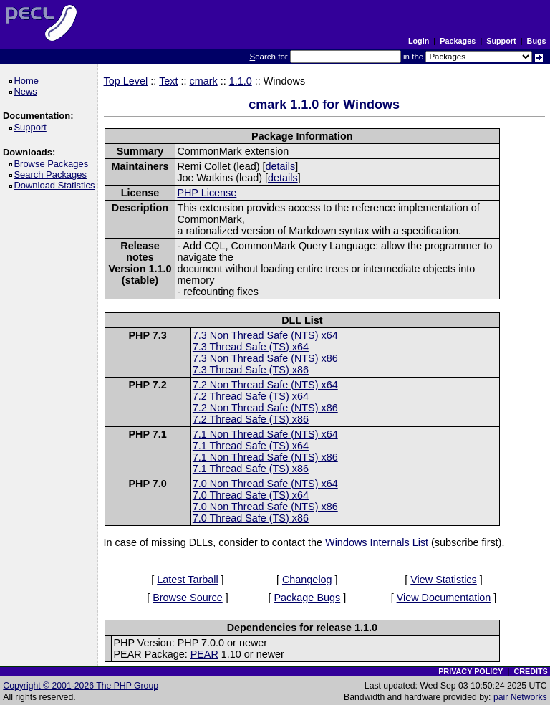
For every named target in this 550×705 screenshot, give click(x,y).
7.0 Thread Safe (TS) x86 (251, 518)
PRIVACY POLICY (470, 671)
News (27, 91)
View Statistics (443, 579)
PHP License (206, 192)
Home (28, 80)
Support (501, 41)
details (281, 166)
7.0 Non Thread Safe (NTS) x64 (265, 483)
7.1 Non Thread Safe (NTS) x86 (265, 457)
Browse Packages (53, 163)
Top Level (126, 81)
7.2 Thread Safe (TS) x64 (251, 396)
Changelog (307, 579)
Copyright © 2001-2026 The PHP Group (80, 686)
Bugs (536, 41)
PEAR (204, 654)
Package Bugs (307, 597)
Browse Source (188, 597)
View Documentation (444, 597)
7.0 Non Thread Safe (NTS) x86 (265, 506)
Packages (458, 41)
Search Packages (52, 174)
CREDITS (530, 671)
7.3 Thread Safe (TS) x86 (251, 369)
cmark (204, 81)
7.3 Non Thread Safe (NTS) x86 (265, 358)
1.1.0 (240, 81)
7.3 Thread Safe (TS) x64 (251, 346)
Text (168, 81)
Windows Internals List (376, 542)
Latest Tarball (187, 579)
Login (418, 41)
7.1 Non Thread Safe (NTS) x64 (265, 434)
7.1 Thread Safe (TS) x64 (251, 445)
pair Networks (520, 697)
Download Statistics (56, 185)
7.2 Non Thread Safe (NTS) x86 (265, 407)
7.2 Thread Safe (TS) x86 (251, 419)
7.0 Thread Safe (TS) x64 (251, 495)
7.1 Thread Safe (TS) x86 (251, 468)
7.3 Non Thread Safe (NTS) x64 (265, 335)
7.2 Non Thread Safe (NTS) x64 (265, 384)
